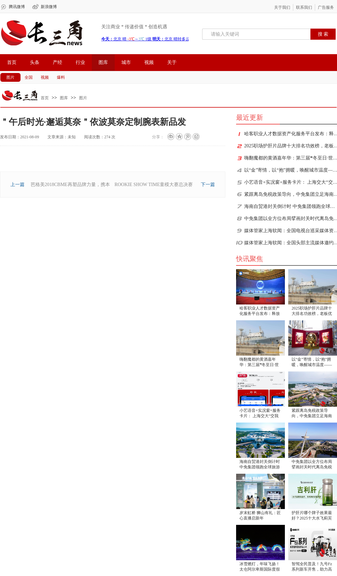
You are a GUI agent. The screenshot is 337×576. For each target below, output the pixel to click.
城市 (126, 62)
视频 (149, 62)
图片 (10, 77)
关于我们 (282, 7)
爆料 (61, 77)
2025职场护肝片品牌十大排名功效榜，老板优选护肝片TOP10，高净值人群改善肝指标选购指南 (312, 311)
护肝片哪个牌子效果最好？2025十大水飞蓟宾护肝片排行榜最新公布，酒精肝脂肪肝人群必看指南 (312, 515)
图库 (103, 62)
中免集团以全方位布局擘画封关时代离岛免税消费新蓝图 (312, 464)
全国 (29, 77)
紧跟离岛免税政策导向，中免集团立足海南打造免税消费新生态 (312, 413)
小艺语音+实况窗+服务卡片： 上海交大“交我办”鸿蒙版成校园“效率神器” (259, 413)
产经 (57, 62)
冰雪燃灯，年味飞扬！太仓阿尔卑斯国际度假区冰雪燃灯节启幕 (259, 567)
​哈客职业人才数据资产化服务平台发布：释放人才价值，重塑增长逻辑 (259, 311)
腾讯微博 (17, 6)
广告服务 (326, 7)
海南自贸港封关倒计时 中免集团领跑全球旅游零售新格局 (259, 464)
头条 (34, 62)
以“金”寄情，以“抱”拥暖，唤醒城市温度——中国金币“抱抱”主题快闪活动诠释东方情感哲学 (312, 362)
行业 (80, 62)
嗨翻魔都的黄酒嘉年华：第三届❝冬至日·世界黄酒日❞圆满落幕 (259, 362)
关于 (172, 62)
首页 (11, 62)
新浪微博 (49, 6)
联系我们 (304, 7)
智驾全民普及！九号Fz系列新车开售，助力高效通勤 (312, 567)
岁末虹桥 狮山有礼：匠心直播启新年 (260, 515)
